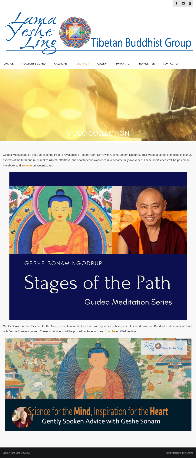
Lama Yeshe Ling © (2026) (16, 453)
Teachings (82, 63)
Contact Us (171, 63)
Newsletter (147, 63)
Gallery (102, 63)
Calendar (60, 63)
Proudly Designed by (179, 453)
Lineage (9, 63)
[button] (98, 384)
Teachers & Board (34, 63)
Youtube (27, 165)
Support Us (123, 63)
